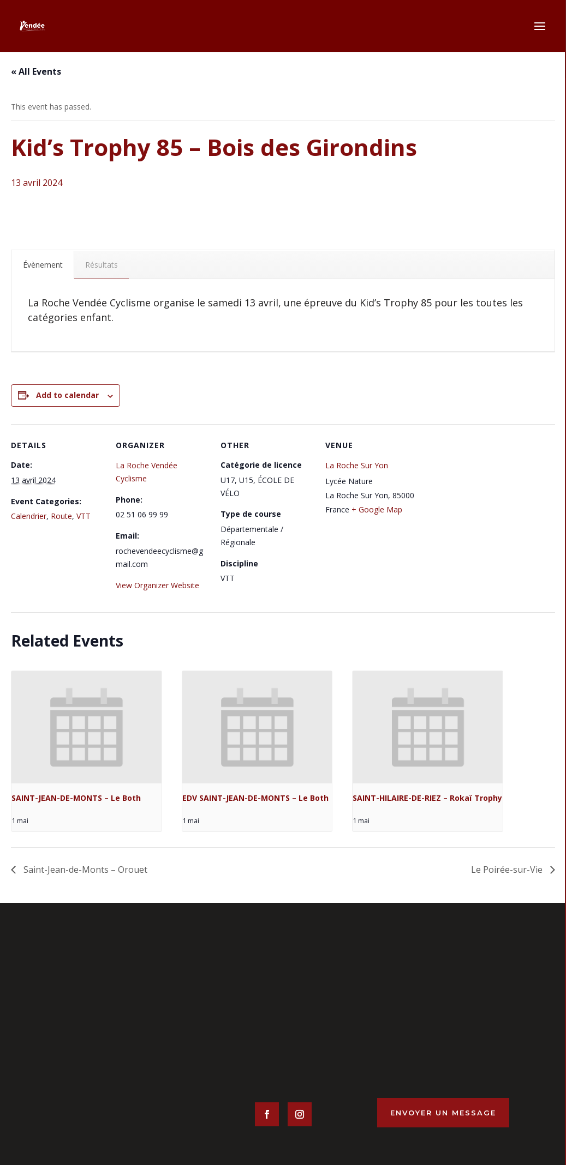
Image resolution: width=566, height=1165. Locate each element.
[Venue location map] (487, 499)
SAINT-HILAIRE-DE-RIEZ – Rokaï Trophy (427, 798)
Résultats (101, 264)
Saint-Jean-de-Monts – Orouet (84, 870)
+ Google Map (376, 509)
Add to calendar (67, 395)
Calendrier (28, 516)
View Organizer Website (157, 585)
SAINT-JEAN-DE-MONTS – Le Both (76, 798)
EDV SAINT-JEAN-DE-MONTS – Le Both (255, 798)
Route (61, 516)
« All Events (36, 71)
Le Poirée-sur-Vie (508, 870)
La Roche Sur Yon (356, 465)
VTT (83, 516)
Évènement (43, 264)
